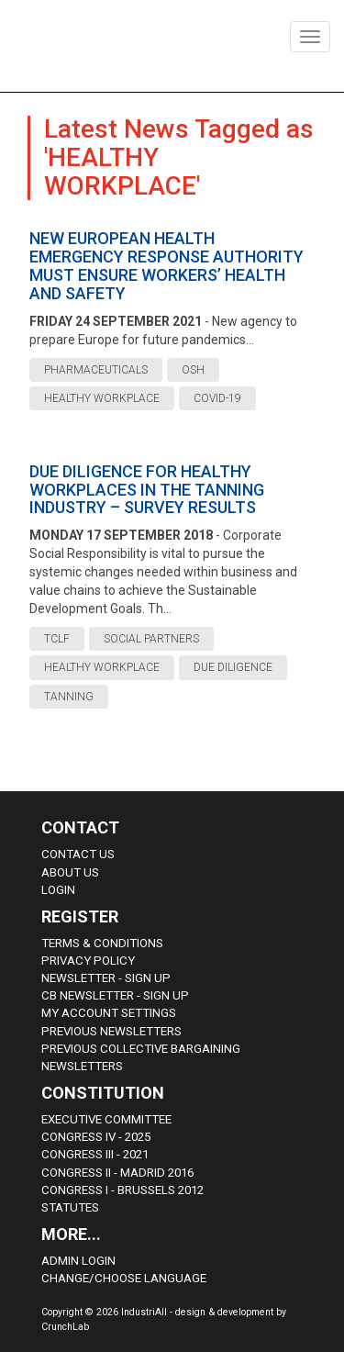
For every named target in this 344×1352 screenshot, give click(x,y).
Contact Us (78, 854)
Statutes (70, 1207)
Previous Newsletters (111, 1031)
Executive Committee (106, 1119)
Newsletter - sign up (106, 978)
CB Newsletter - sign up (115, 995)
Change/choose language (123, 1278)
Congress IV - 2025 (95, 1137)
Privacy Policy (88, 960)
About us (70, 872)
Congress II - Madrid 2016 (117, 1172)
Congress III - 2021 (95, 1154)
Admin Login (78, 1261)
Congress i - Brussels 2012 (122, 1190)
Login (58, 890)
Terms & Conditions (102, 943)
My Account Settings (108, 1013)
